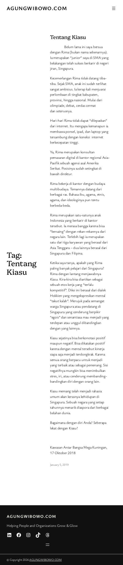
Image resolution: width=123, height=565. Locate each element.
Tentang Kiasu (68, 37)
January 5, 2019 (59, 464)
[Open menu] (113, 8)
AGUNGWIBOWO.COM (37, 8)
